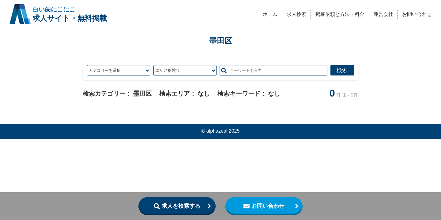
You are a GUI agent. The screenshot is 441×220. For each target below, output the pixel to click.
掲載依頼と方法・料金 (339, 14)
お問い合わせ (417, 14)
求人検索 (296, 14)
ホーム (270, 14)
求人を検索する (181, 206)
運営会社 (383, 14)
